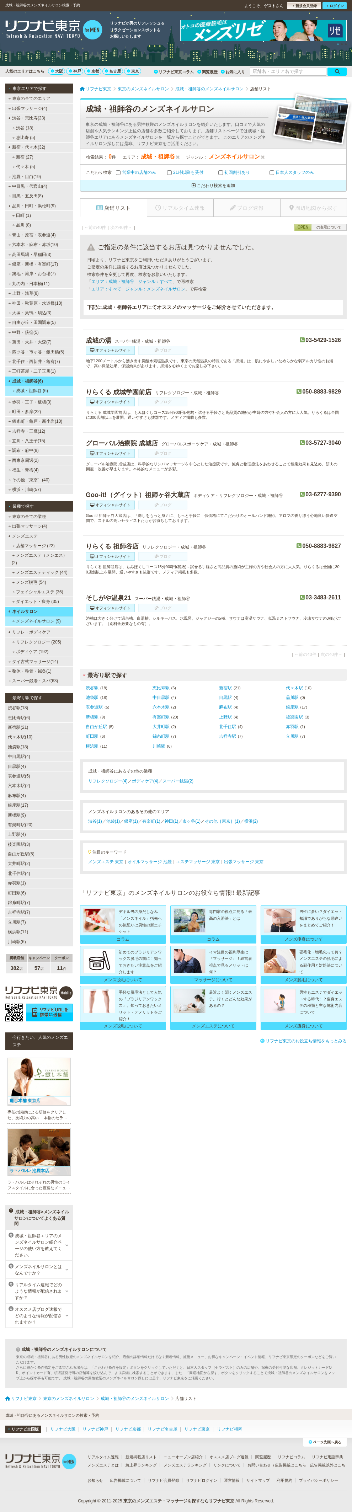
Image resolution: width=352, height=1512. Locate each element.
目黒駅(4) (17, 766)
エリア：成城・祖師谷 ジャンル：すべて (131, 281)
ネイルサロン (23, 611)
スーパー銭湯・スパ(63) (33, 680)
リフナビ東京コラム (174, 72)
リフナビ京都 (128, 1429)
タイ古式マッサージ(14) (33, 661)
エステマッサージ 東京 (198, 861)
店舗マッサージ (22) (33, 545)
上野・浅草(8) (24, 293)
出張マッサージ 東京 (243, 861)
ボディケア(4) (145, 781)
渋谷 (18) (22, 127)
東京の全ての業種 (27, 516)
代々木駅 (294, 687)
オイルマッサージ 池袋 (149, 861)
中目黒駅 (161, 697)
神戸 (75, 71)
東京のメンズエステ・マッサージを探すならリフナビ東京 (178, 1500)
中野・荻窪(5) (24, 332)
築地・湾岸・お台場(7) (32, 273)
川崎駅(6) (17, 941)
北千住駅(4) (19, 873)
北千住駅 (227, 726)
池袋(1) (113, 821)
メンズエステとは (103, 1465)
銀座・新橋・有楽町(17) (33, 264)
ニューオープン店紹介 (183, 1457)
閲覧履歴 (207, 72)
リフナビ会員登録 (163, 1480)
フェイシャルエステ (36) (37, 591)
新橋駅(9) (17, 815)
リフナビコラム (291, 1457)
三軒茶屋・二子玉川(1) (32, 371)
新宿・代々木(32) (26, 147)
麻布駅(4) (17, 795)
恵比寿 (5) (23, 137)
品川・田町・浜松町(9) (31, 205)
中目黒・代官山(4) (28, 186)
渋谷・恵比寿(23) (26, 118)
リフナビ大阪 (63, 1429)
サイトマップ (258, 1480)
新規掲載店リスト (141, 1457)
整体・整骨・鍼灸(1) (30, 671)
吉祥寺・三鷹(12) (27, 431)
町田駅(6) (17, 893)
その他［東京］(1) (222, 821)
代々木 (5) (23, 166)
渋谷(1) (95, 821)
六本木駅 (161, 707)
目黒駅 (225, 697)
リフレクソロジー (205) (37, 642)
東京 (133, 71)
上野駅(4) (17, 834)
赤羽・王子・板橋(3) (30, 402)
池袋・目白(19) (25, 176)
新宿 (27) (22, 157)
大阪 (57, 71)
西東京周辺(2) (24, 460)
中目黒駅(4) (19, 756)
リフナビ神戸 (95, 1429)
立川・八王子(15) (27, 440)
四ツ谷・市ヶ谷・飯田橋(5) (36, 351)
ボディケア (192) (30, 651)
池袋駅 (92, 697)
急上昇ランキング (141, 1465)
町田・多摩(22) (25, 411)
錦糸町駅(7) (19, 902)
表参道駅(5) (19, 776)
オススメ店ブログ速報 (229, 1457)
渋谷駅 (92, 687)
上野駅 (225, 717)
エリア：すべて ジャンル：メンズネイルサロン (138, 289)
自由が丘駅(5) (21, 853)
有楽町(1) (151, 821)
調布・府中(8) (24, 450)
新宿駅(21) (18, 727)
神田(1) (171, 821)
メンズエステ (23, 536)
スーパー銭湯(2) (177, 781)
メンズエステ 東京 (105, 861)
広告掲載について (125, 1480)
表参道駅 (94, 707)
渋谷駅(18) (18, 707)
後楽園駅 (294, 717)
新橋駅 (92, 717)
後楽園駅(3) (19, 844)
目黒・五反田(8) (26, 195)
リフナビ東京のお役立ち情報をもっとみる (303, 1040)
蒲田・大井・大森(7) (30, 342)
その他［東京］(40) (29, 479)
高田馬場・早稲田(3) (30, 254)
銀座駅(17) (18, 805)
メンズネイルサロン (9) (36, 621)
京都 (93, 71)
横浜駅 (92, 746)
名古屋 (113, 71)
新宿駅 (225, 687)
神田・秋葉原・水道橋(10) (36, 303)
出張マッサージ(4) (28, 108)
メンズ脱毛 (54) (29, 582)
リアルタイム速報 (103, 1457)
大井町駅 (161, 726)
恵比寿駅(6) (19, 717)
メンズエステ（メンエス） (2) (39, 559)
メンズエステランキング (185, 1465)
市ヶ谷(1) (191, 821)
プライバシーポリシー (318, 1480)
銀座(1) (131, 821)
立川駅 (292, 736)
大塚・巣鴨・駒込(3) (30, 312)
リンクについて (227, 1465)
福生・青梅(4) (24, 470)
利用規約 (284, 1480)
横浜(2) (251, 821)
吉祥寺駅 (227, 736)
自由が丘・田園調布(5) (32, 322)
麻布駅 (225, 707)
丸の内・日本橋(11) (29, 283)
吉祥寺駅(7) (19, 912)
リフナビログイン (201, 1480)
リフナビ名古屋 (162, 1429)
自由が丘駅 (96, 726)
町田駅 (92, 736)
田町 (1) (21, 215)
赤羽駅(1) (17, 883)
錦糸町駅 (161, 736)
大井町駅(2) (19, 863)
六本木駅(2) (19, 785)
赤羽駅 (292, 726)
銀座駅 (292, 707)
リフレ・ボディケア (29, 632)
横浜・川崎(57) (25, 489)
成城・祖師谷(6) (25, 381)
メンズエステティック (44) (40, 572)
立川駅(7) (17, 922)
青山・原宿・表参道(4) (32, 235)
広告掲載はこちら (290, 1465)
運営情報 (232, 1480)
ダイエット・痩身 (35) (35, 601)
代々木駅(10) (20, 736)
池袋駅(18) (18, 746)
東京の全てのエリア (29, 98)
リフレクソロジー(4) (108, 781)
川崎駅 (159, 746)
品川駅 (292, 697)
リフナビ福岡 (229, 1429)
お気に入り (233, 72)
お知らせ (95, 1480)
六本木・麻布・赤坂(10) (33, 244)
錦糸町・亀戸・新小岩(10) (36, 421)
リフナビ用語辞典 (327, 1457)
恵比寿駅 (161, 687)
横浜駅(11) (18, 931)
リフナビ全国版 (23, 1429)
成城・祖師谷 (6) (30, 390)
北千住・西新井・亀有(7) (34, 361)
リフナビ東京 (197, 1429)
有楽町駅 (161, 717)
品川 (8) (21, 225)
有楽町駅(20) (20, 824)
